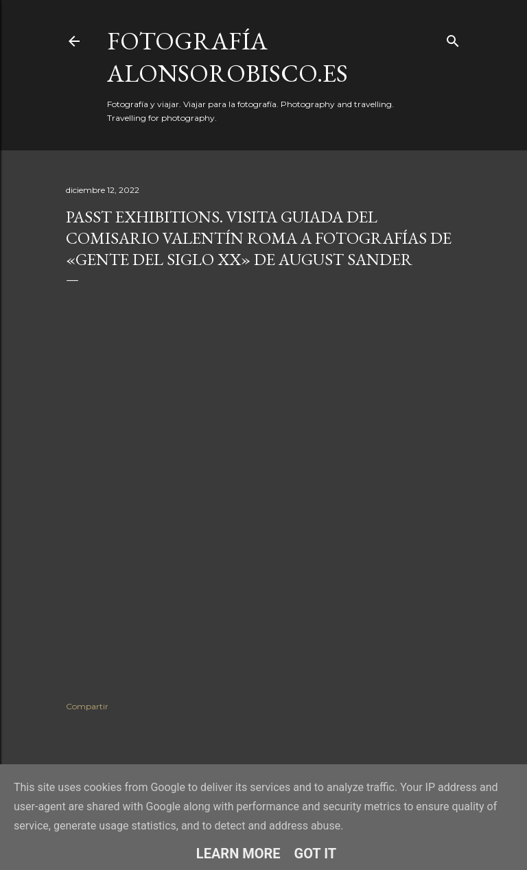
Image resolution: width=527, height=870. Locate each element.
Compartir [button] (87, 706)
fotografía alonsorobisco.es (227, 57)
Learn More (238, 853)
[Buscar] (453, 38)
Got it (315, 853)
